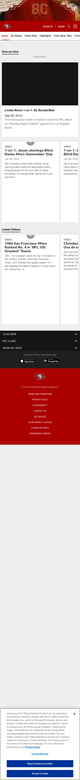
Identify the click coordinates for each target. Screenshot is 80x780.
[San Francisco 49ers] (40, 377)
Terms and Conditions (40, 394)
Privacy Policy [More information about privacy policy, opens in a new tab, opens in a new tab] (32, 747)
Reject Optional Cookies (40, 763)
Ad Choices (40, 416)
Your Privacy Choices (40, 422)
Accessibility (40, 405)
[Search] (69, 26)
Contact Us (40, 411)
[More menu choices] (75, 26)
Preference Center (40, 433)
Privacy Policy (40, 399)
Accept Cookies (40, 773)
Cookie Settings (40, 428)
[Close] (74, 714)
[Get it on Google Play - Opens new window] (51, 362)
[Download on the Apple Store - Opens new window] (27, 361)
